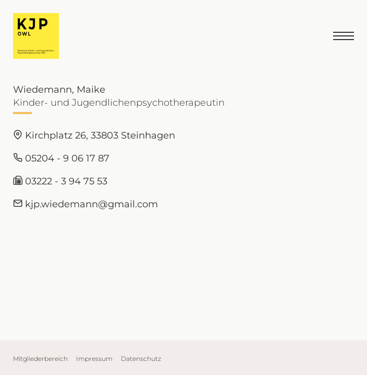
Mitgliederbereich (40, 358)
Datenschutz (141, 358)
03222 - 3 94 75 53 (60, 181)
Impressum (94, 358)
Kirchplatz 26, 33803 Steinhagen (94, 135)
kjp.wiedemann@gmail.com (85, 204)
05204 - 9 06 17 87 (61, 158)
